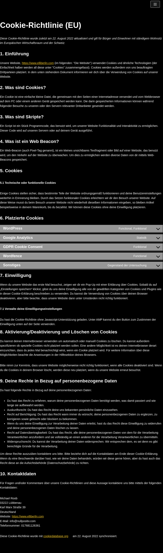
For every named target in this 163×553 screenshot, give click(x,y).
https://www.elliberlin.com (38, 63)
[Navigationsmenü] (155, 4)
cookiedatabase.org (55, 536)
